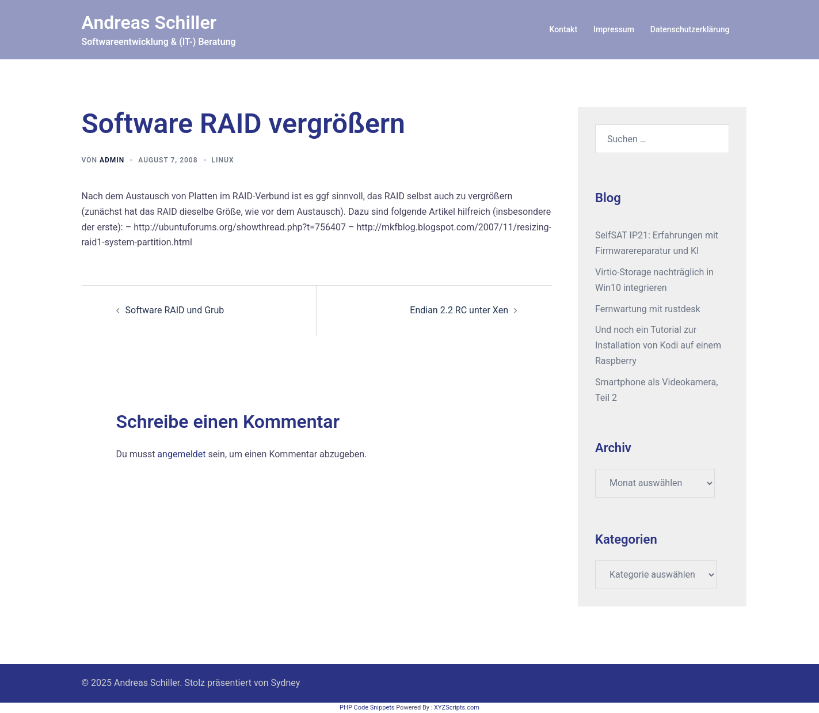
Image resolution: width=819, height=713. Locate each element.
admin (112, 160)
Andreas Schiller (149, 22)
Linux (223, 160)
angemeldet (181, 454)
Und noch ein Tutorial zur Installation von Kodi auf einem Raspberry (658, 345)
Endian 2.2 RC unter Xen (459, 310)
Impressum (613, 29)
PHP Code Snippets (367, 707)
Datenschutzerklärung (690, 29)
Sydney (285, 682)
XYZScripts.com (456, 707)
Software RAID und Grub (174, 310)
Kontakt (564, 29)
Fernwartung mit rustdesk (647, 309)
